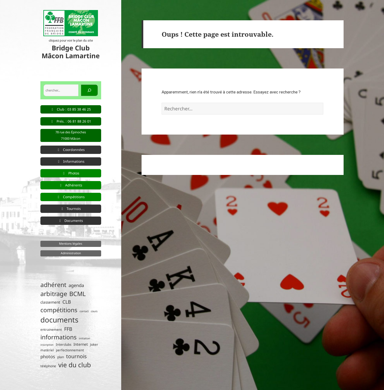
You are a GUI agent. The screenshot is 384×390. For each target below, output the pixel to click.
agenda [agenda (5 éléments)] (76, 285)
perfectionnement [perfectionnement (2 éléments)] (70, 350)
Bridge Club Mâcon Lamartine (71, 51)
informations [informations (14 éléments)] (58, 337)
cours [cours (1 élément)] (94, 311)
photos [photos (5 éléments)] (47, 356)
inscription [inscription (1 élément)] (47, 344)
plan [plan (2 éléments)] (60, 357)
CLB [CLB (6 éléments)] (66, 301)
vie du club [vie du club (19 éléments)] (74, 364)
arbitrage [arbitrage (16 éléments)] (53, 293)
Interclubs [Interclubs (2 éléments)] (63, 344)
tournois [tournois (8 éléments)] (76, 356)
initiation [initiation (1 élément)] (84, 338)
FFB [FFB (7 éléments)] (68, 329)
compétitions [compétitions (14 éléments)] (58, 310)
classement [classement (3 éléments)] (50, 302)
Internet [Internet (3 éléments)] (80, 344)
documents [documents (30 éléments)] (59, 320)
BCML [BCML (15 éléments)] (77, 294)
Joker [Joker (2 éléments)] (94, 344)
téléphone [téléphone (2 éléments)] (48, 366)
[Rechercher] (89, 90)
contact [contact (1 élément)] (84, 311)
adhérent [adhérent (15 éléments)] (53, 285)
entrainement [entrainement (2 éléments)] (51, 329)
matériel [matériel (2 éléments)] (47, 350)
